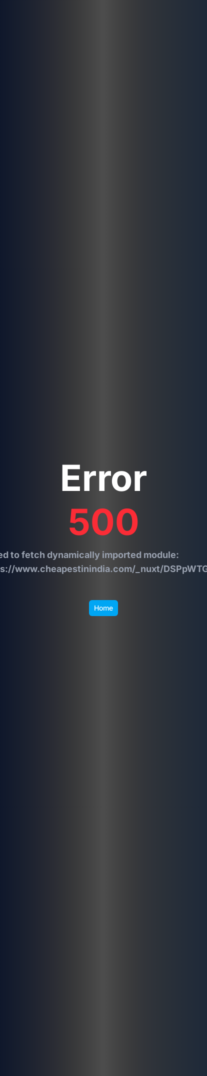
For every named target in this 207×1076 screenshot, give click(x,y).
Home (103, 608)
